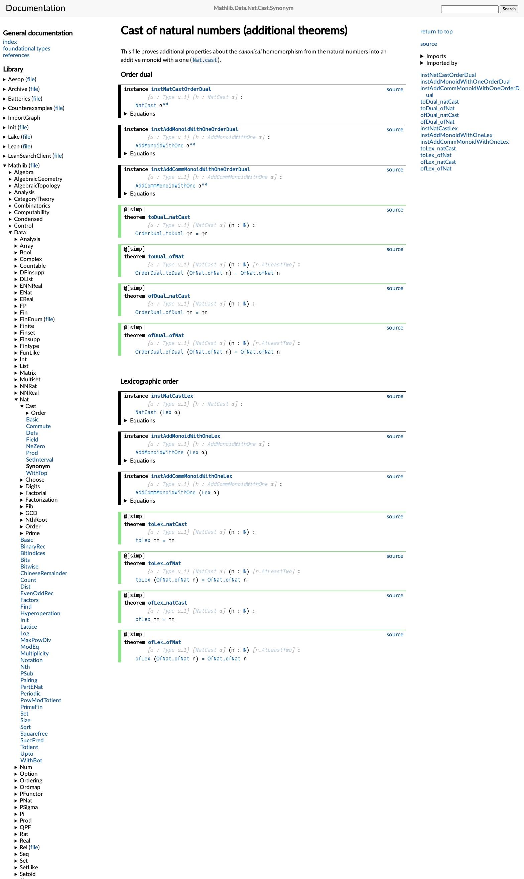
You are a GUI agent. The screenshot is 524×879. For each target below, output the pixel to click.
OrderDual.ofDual (159, 312)
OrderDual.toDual (159, 233)
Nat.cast (205, 60)
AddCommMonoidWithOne (237, 177)
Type (168, 97)
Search (509, 9)
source (428, 44)
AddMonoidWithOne (231, 137)
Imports (436, 56)
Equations (142, 114)
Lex (166, 412)
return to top (436, 31)
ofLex (142, 619)
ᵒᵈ (165, 105)
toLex (142, 540)
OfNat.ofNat (206, 273)
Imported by (441, 63)
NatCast (217, 97)
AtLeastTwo (276, 264)
